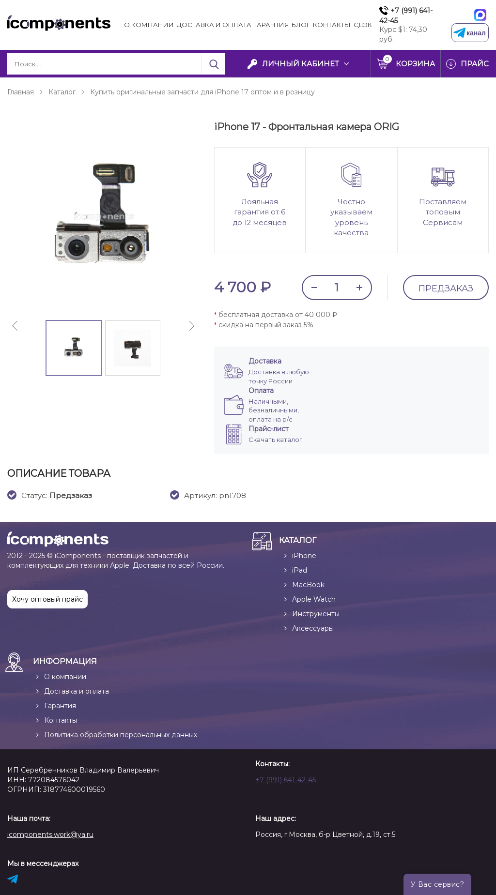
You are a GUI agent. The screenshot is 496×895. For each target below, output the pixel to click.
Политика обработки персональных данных (120, 734)
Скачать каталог (275, 439)
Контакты (332, 25)
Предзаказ (445, 289)
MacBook (308, 584)
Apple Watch (314, 598)
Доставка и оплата (76, 690)
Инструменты (316, 613)
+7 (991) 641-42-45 (406, 15)
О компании (149, 25)
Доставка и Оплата (214, 25)
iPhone (304, 555)
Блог (301, 25)
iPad (299, 569)
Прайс (475, 63)
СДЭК (363, 25)
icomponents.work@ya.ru (50, 834)
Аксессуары (313, 627)
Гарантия (271, 25)
